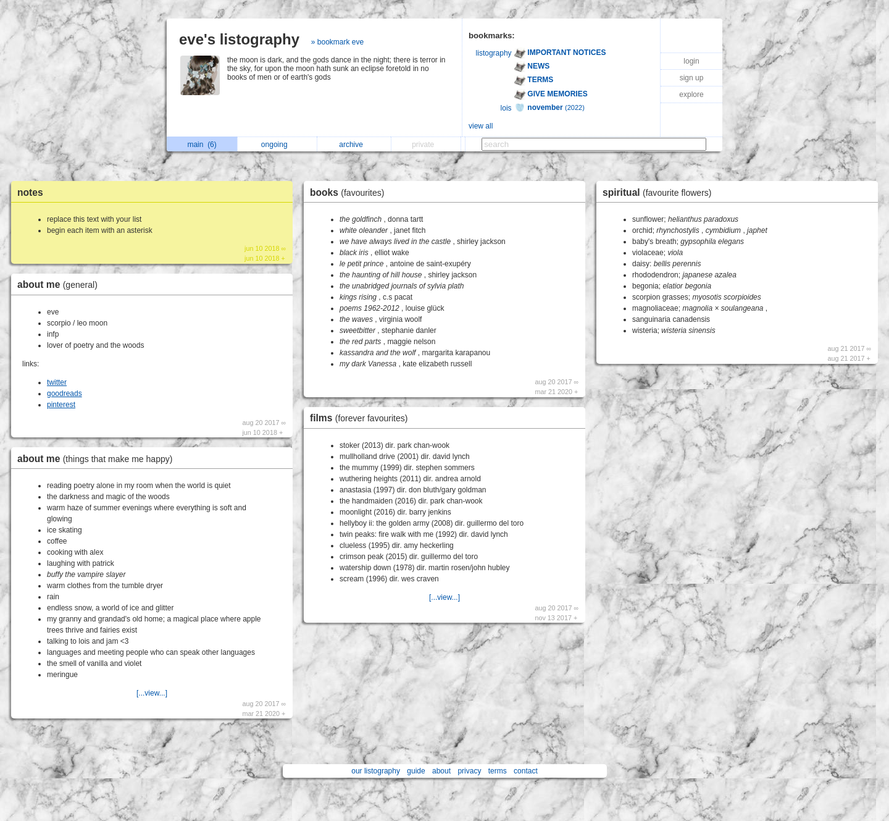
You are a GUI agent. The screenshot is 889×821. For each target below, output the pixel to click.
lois (506, 108)
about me (60, 284)
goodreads (64, 393)
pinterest (61, 404)
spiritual (660, 192)
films (362, 418)
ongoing (277, 144)
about (441, 771)
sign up (692, 78)
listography (494, 53)
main (201, 144)
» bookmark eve (337, 42)
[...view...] (151, 693)
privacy (469, 771)
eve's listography (239, 39)
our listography (375, 771)
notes (30, 192)
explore (691, 94)
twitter (57, 382)
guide (416, 771)
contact (526, 771)
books (350, 192)
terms (497, 771)
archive (354, 144)
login (691, 61)
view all (481, 126)
